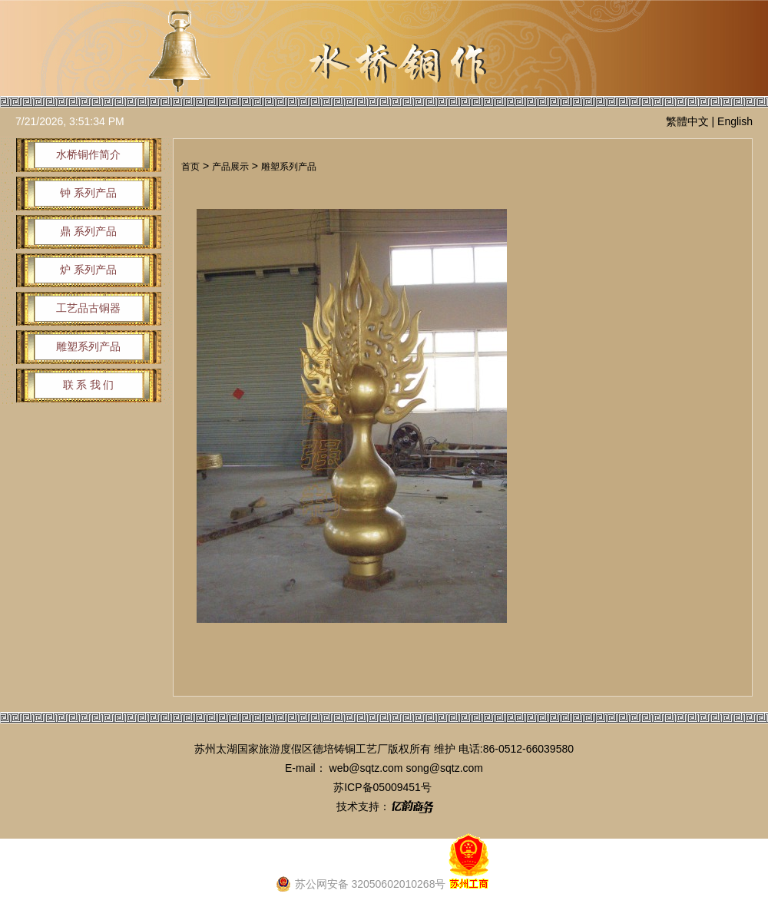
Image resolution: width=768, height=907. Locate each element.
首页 (190, 166)
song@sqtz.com (444, 768)
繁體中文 (687, 121)
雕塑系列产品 (288, 166)
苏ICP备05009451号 (382, 787)
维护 (444, 749)
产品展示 (230, 166)
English (735, 121)
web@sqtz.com (366, 768)
